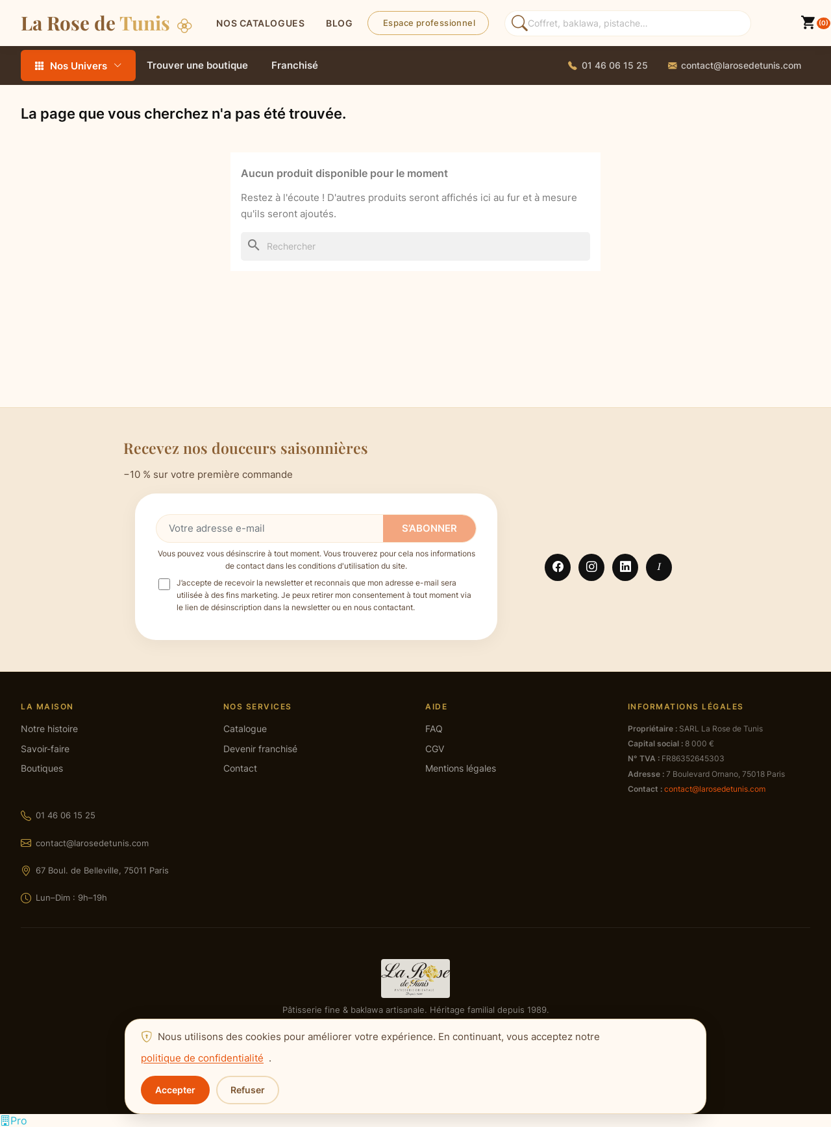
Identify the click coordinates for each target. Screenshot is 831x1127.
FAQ (434, 729)
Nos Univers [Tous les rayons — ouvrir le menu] (78, 66)
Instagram (591, 567)
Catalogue (245, 729)
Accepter (175, 1089)
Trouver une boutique (197, 65)
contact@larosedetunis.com (92, 843)
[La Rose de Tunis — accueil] (415, 978)
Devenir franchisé (260, 749)
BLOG (339, 23)
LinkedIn (625, 567)
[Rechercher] (415, 246)
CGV (434, 749)
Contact (240, 768)
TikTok (659, 567)
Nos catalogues (260, 23)
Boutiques (42, 768)
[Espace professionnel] (13, 1120)
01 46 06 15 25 (65, 815)
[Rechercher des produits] (627, 23)
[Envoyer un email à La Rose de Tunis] (734, 65)
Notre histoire (49, 729)
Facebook (558, 567)
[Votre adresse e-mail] (269, 528)
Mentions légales (460, 768)
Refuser (247, 1089)
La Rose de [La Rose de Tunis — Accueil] (106, 22)
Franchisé (294, 65)
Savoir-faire (45, 749)
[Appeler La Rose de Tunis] (608, 65)
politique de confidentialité (202, 1058)
